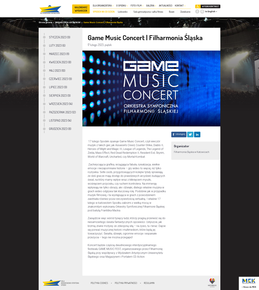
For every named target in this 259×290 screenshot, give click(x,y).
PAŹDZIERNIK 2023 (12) (62, 112)
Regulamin (149, 283)
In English (210, 11)
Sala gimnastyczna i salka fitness (148, 11)
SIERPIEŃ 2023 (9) (60, 95)
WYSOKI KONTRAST (210, 6)
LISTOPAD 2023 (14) (60, 120)
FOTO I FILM (137, 5)
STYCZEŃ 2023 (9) (59, 37)
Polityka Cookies (99, 283)
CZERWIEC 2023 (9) (60, 79)
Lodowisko (123, 11)
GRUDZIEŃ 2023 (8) (60, 129)
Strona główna (45, 22)
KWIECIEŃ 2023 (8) (60, 62)
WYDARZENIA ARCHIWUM (67, 22)
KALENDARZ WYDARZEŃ (81, 9)
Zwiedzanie (185, 11)
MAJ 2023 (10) (57, 70)
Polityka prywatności (126, 283)
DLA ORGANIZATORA (103, 5)
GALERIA (151, 5)
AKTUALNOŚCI (165, 5)
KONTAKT (180, 5)
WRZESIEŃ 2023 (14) (61, 104)
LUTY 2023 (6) (57, 45)
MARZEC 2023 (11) (59, 54)
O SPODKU (122, 5)
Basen (171, 11)
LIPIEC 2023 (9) (58, 87)
